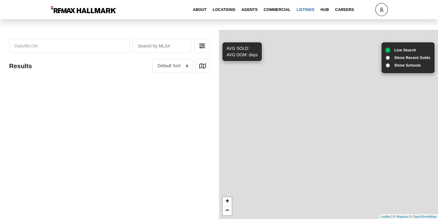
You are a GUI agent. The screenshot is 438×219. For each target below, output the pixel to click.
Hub (325, 9)
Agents (250, 9)
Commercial (277, 9)
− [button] (227, 210)
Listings (306, 9)
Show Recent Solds (412, 57)
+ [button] (227, 201)
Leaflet (386, 216)
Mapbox (402, 216)
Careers (344, 9)
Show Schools (407, 65)
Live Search (405, 50)
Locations (224, 9)
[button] (202, 46)
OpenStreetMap (424, 216)
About (200, 9)
